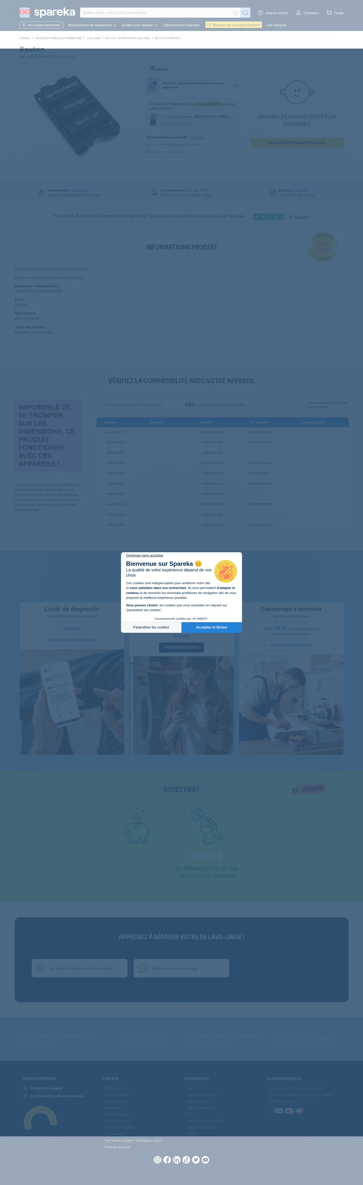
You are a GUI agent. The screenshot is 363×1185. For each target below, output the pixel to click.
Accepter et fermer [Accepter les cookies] (211, 627)
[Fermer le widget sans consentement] (145, 555)
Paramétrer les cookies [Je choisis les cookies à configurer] (151, 627)
